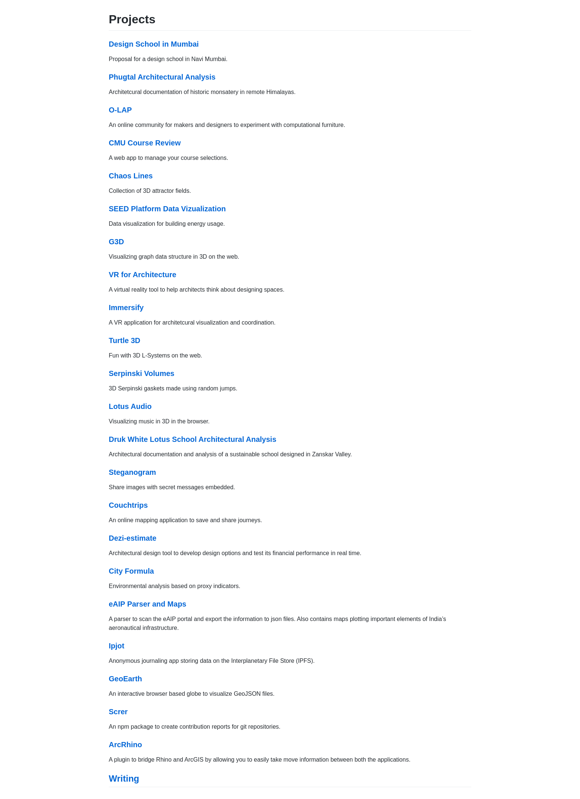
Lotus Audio (130, 406)
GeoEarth (125, 679)
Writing (124, 778)
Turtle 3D (124, 340)
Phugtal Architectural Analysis (162, 77)
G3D (116, 242)
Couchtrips (128, 505)
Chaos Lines (131, 176)
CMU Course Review (145, 143)
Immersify (126, 307)
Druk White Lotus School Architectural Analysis (192, 439)
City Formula (131, 571)
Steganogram (132, 472)
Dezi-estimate (132, 538)
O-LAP (120, 110)
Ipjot (116, 646)
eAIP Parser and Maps (147, 604)
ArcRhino (125, 745)
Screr (118, 712)
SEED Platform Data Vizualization (167, 209)
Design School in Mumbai (154, 44)
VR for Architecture (142, 275)
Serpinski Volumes (141, 373)
